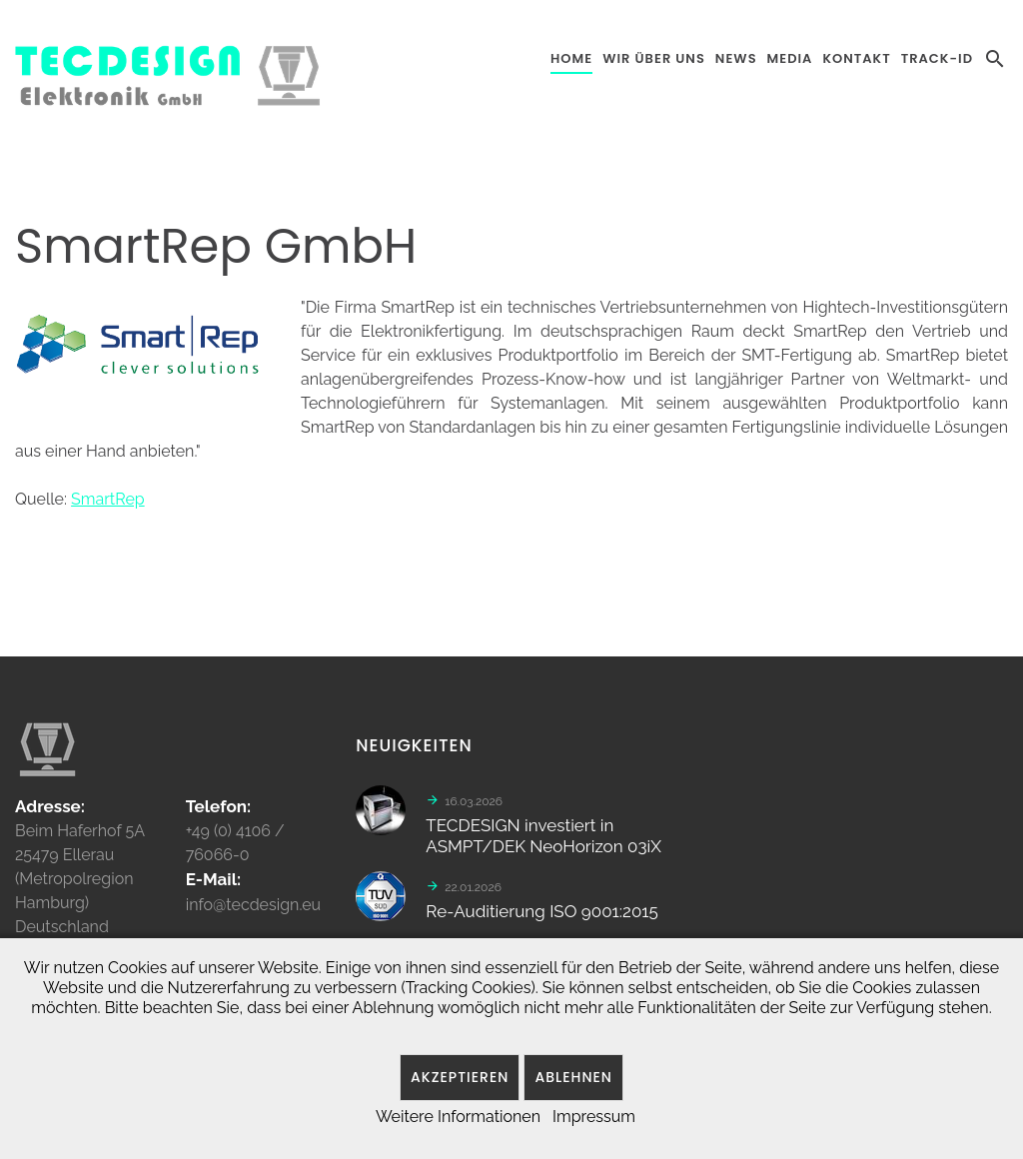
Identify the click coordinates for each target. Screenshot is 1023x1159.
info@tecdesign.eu (253, 911)
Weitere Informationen (458, 1116)
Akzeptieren (460, 1077)
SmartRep (108, 499)
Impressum (593, 1116)
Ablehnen (573, 1077)
